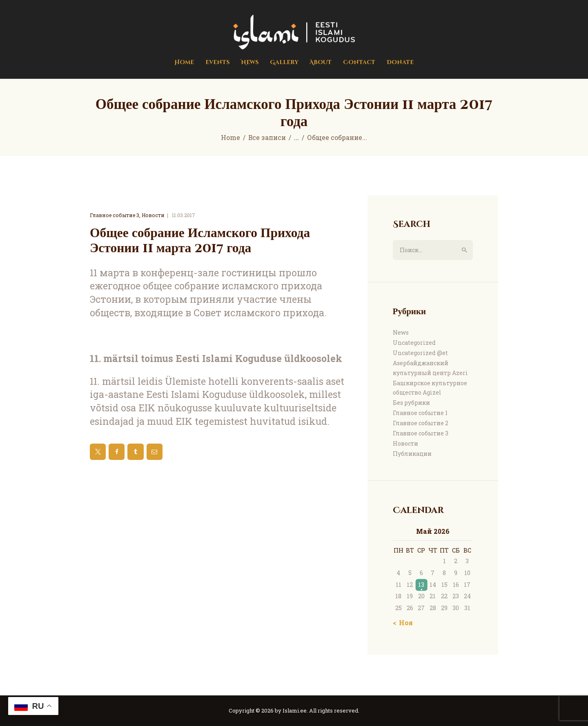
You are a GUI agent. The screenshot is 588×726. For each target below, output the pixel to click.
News (401, 332)
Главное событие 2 (420, 423)
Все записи (267, 137)
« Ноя (403, 622)
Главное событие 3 (114, 215)
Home (230, 137)
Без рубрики (411, 402)
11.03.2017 (183, 215)
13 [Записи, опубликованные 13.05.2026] (421, 584)
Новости (153, 215)
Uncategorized (414, 342)
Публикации (412, 453)
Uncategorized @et (420, 353)
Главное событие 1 (420, 413)
